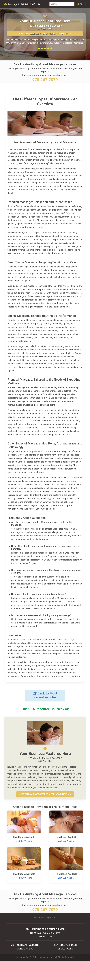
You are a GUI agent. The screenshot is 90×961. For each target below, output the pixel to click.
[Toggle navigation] (45, 4)
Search (80, 4)
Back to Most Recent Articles (45, 695)
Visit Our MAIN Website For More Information (45, 33)
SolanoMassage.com (43, 957)
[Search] (61, 4)
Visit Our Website (24, 841)
